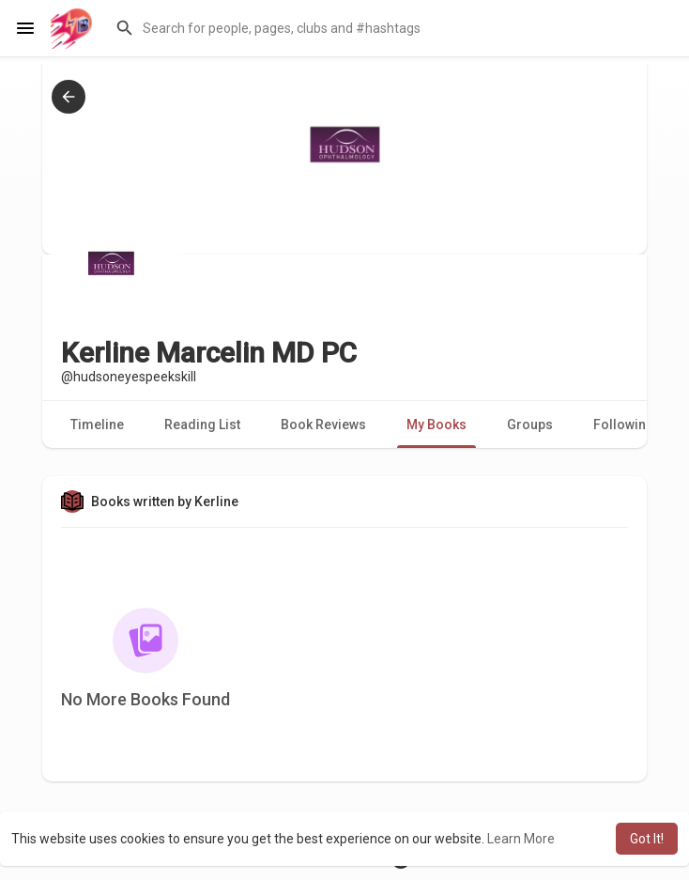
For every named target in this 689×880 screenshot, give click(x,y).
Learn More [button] (521, 838)
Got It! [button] (647, 838)
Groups (530, 424)
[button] (390, 28)
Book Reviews (323, 424)
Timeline (97, 424)
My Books (436, 424)
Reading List (202, 424)
